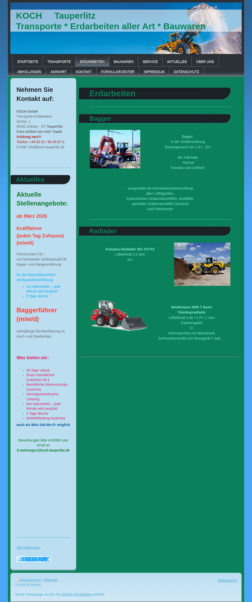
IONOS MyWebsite (76, 594)
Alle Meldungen (28, 547)
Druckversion (28, 580)
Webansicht (227, 580)
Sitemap (50, 580)
